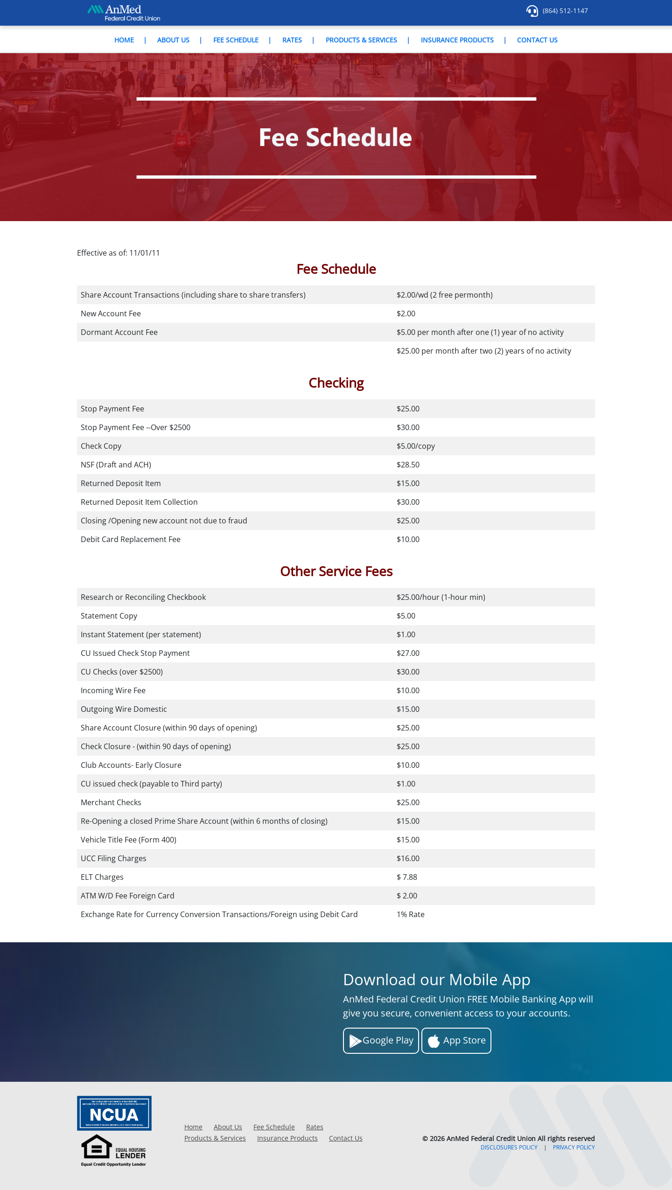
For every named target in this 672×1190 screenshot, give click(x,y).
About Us (173, 39)
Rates (292, 39)
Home (124, 39)
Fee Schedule (236, 39)
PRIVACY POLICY (574, 1147)
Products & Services (361, 39)
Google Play (381, 1041)
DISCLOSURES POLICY (509, 1147)
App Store (456, 1041)
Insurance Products (457, 39)
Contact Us (537, 39)
